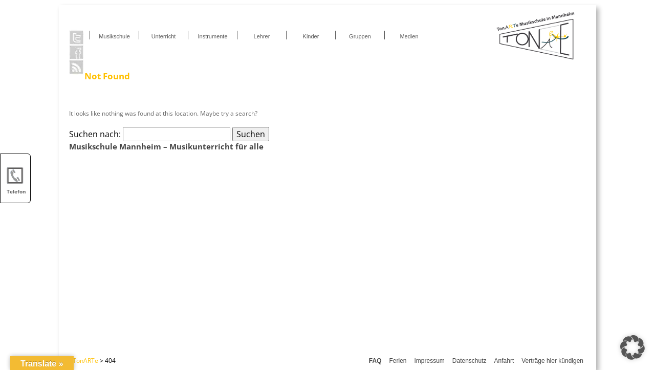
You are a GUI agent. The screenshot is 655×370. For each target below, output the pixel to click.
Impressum (429, 360)
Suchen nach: (95, 134)
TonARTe (85, 360)
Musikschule (114, 36)
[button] (632, 347)
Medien (409, 36)
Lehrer (262, 36)
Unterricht (163, 36)
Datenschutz (469, 360)
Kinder (311, 36)
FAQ (375, 360)
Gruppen (360, 36)
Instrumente (212, 36)
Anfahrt (504, 360)
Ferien (397, 360)
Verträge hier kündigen (552, 360)
